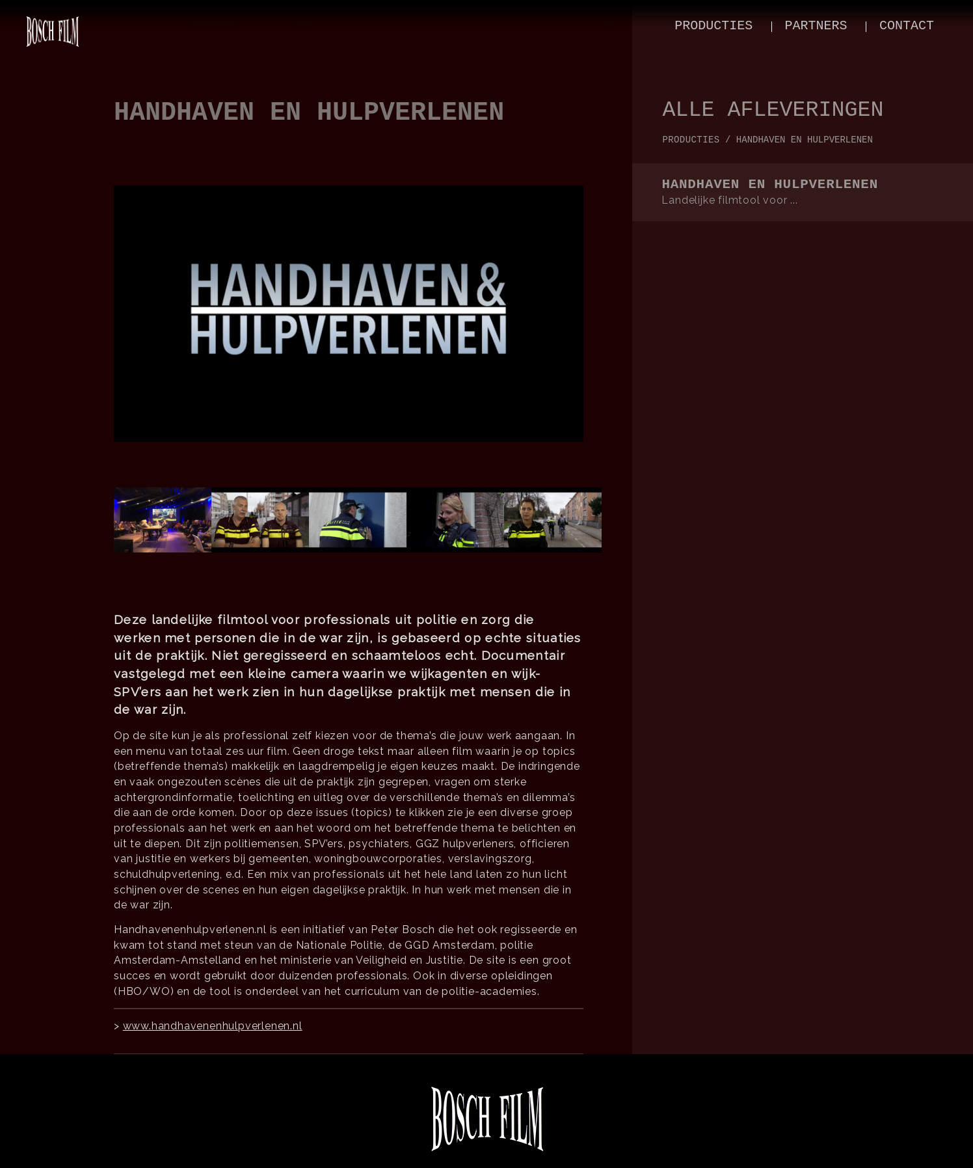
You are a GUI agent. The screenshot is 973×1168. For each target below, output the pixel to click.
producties (713, 25)
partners (816, 25)
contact (906, 25)
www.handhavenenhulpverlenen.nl (212, 1026)
